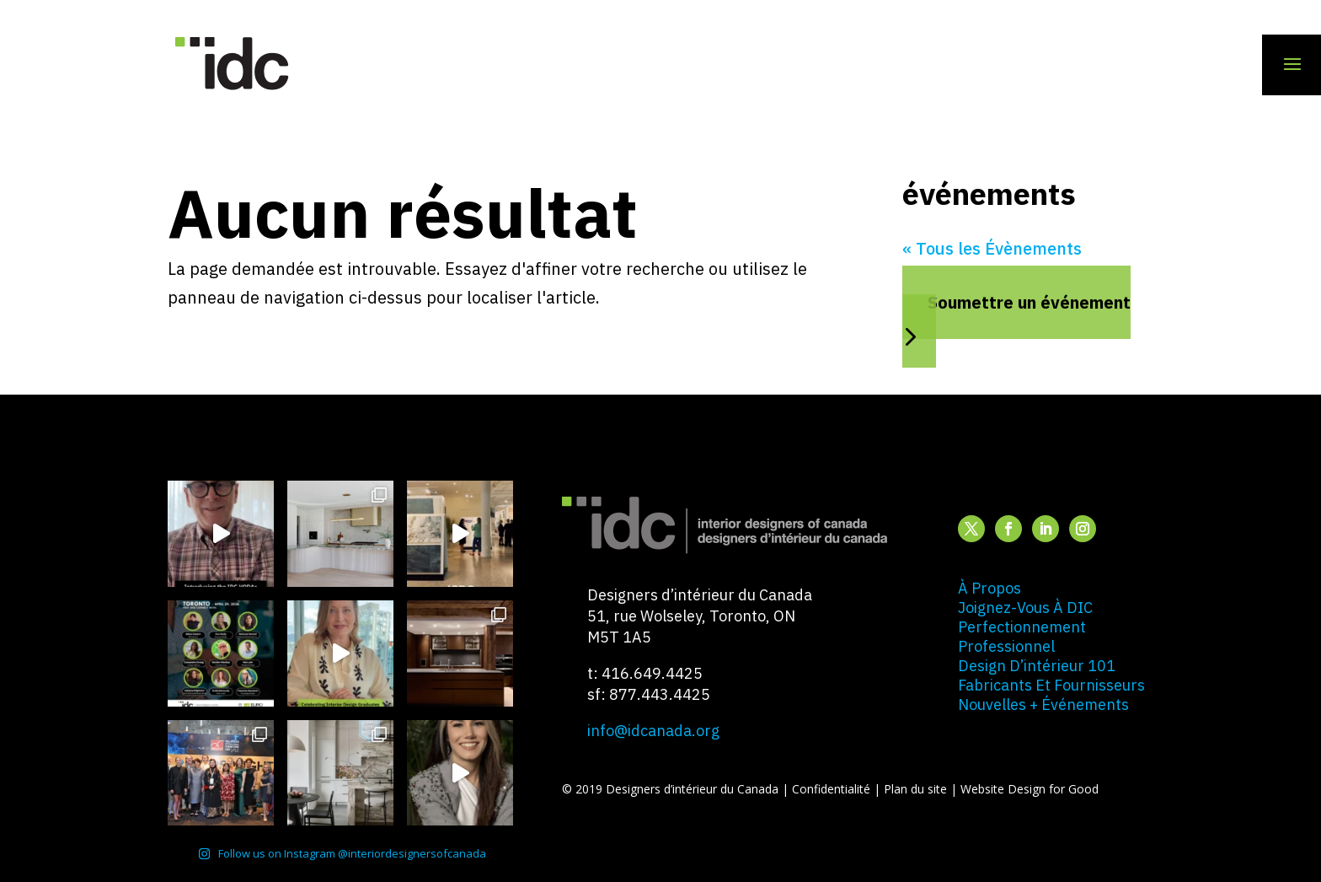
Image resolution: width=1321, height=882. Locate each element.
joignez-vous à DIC (1025, 607)
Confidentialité (833, 789)
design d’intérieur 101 (1036, 665)
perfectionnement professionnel (1022, 636)
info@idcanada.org (653, 730)
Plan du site (917, 789)
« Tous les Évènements (992, 248)
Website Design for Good (1029, 789)
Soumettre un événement (1029, 302)
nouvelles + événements (1043, 704)
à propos (989, 588)
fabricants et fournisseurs (1051, 685)
